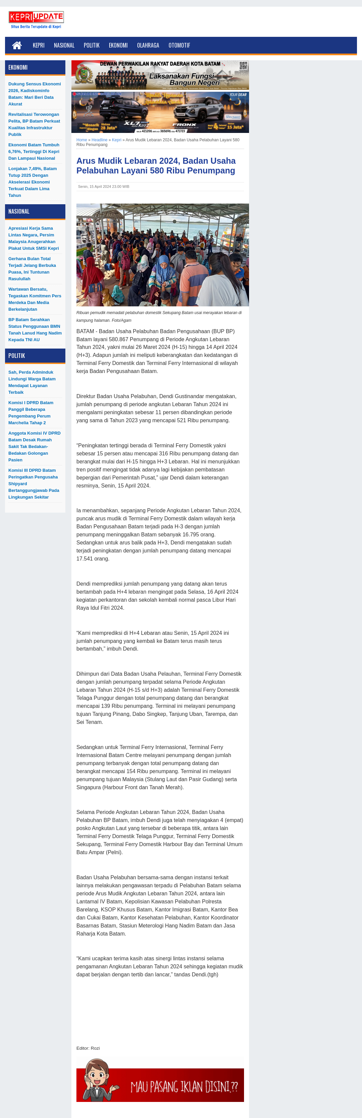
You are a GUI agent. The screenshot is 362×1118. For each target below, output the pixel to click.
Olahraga (148, 45)
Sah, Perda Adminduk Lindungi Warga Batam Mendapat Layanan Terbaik (32, 382)
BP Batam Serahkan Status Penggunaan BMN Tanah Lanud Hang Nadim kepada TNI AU (35, 329)
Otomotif (179, 45)
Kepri (39, 45)
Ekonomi (118, 45)
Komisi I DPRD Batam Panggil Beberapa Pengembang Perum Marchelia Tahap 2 (30, 412)
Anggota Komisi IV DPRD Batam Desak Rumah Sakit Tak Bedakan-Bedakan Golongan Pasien (34, 446)
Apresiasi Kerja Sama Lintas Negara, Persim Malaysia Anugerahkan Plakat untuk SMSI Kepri (33, 238)
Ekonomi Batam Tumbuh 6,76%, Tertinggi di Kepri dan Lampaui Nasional (33, 151)
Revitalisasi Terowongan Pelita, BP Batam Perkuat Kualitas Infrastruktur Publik (34, 124)
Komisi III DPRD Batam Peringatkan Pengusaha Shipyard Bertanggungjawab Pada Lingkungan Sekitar (33, 484)
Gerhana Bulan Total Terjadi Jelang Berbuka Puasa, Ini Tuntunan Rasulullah (32, 268)
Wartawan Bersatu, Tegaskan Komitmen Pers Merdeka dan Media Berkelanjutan (34, 299)
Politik (92, 45)
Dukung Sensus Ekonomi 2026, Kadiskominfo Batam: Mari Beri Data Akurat (34, 93)
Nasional (64, 45)
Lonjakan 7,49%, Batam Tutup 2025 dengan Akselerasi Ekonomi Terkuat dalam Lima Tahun (32, 182)
